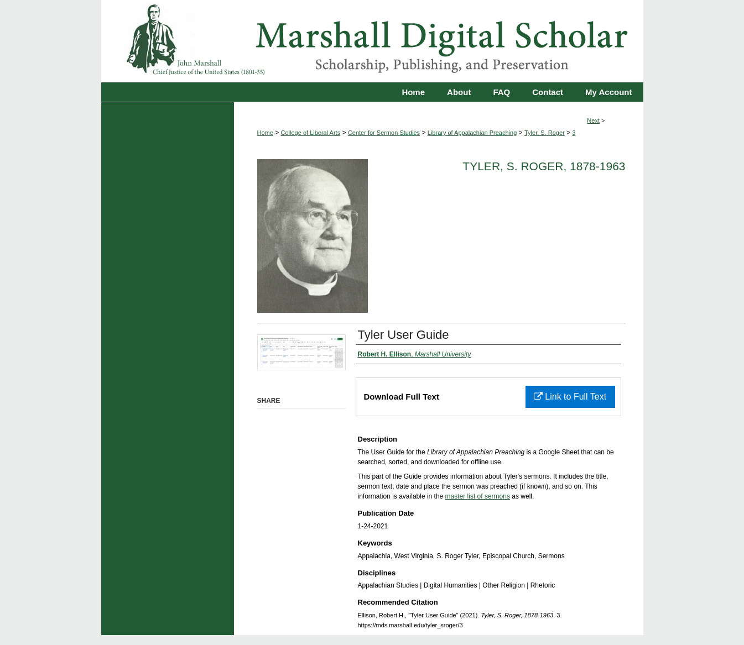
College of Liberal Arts (311, 132)
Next (593, 120)
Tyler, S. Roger (544, 132)
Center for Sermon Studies (384, 132)
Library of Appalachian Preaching (472, 132)
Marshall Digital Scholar (372, 41)
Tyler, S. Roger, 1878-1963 (543, 166)
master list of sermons (477, 496)
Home (265, 132)
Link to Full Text (570, 396)
